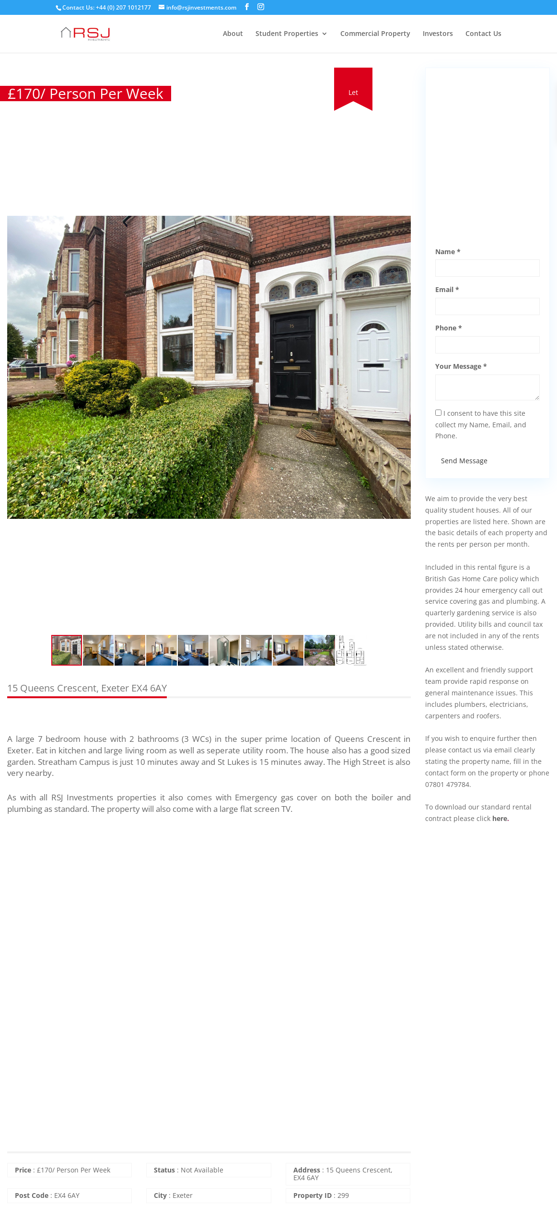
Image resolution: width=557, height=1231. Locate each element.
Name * (448, 251)
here (499, 818)
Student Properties (286, 34)
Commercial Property (375, 34)
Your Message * (461, 366)
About (233, 34)
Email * (447, 289)
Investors (438, 34)
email (503, 749)
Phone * (448, 327)
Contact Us (483, 34)
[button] (402, 76)
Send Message (464, 460)
